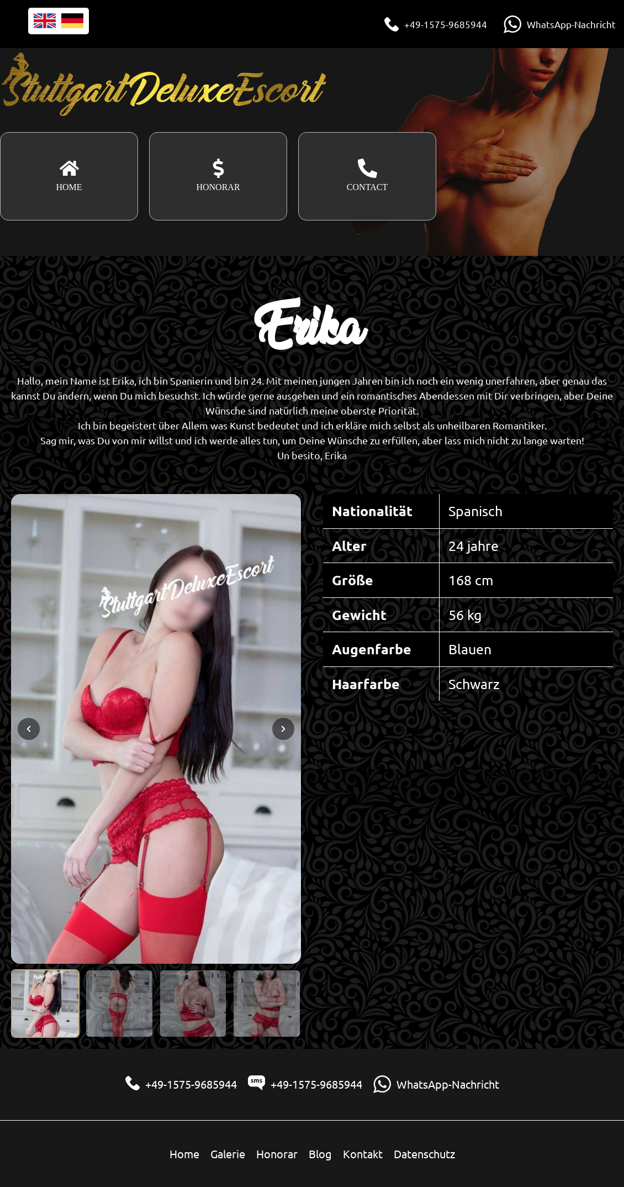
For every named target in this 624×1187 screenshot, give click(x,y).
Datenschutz (424, 1153)
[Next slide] (283, 729)
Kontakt (363, 1153)
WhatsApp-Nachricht (571, 24)
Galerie (227, 1153)
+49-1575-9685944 (445, 24)
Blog (320, 1153)
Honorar (277, 1153)
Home (184, 1153)
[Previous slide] (29, 729)
